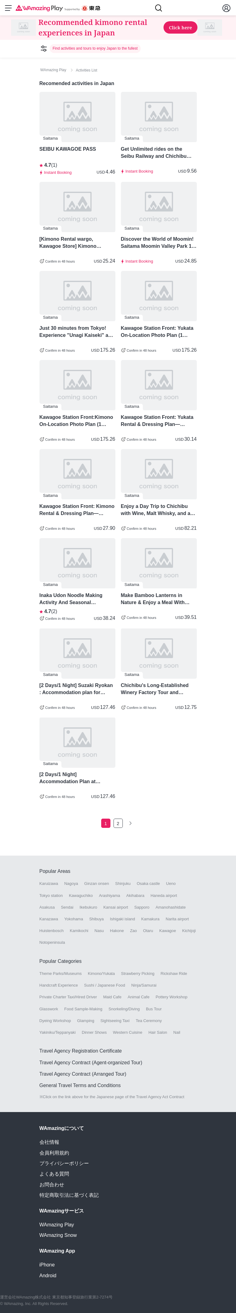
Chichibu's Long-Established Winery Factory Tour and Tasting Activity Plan (155, 689)
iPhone (47, 1264)
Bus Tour (154, 1009)
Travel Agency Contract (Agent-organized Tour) (91, 1062)
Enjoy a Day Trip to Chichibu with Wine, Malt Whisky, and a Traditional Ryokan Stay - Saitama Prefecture (155, 510)
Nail (176, 1032)
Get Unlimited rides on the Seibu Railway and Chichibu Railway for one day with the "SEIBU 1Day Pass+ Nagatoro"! (157, 152)
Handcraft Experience (58, 985)
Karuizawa (48, 883)
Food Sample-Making (83, 1009)
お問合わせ (51, 1184)
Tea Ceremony (149, 1020)
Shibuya (96, 919)
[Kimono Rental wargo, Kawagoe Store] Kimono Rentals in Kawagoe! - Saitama (75, 242)
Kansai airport (115, 907)
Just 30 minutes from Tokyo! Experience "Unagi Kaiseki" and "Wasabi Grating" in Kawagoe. (76, 331)
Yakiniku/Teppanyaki (57, 1032)
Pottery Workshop (171, 997)
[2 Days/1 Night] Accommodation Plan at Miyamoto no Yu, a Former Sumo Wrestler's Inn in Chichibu (77, 778)
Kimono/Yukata (101, 973)
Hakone (117, 930)
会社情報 (49, 1142)
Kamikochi (79, 930)
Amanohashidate (170, 907)
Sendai (67, 907)
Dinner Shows (94, 1032)
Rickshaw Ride (174, 973)
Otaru (148, 930)
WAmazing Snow (58, 1235)
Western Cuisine (127, 1032)
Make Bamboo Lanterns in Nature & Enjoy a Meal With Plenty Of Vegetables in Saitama (158, 599)
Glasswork (48, 1009)
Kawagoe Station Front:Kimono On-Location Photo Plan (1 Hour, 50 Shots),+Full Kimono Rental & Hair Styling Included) (76, 421)
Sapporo (141, 907)
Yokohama (73, 919)
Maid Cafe (112, 997)
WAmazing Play (56, 1224)
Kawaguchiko (81, 895)
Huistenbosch (51, 930)
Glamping (85, 1020)
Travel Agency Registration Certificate (80, 1050)
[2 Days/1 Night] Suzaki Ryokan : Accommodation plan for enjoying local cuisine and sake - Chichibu (76, 689)
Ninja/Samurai (144, 985)
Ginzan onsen (96, 883)
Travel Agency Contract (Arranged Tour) (82, 1074)
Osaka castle (148, 883)
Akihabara (135, 895)
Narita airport (177, 919)
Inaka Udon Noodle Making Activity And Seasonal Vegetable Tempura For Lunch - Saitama (76, 599)
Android (47, 1275)
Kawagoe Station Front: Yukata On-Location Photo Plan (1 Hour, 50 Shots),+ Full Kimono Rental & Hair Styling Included (157, 331)
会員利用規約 (54, 1153)
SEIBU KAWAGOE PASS (67, 149)
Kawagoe (167, 930)
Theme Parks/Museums (60, 973)
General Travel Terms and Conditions (80, 1085)
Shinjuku (122, 883)
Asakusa (47, 907)
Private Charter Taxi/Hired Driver (68, 997)
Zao (133, 930)
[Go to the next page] (130, 823)
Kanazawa (48, 919)
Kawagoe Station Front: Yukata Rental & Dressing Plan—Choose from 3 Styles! (157, 421)
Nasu (99, 930)
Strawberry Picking (137, 973)
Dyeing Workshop (55, 1020)
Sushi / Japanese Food (104, 985)
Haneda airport (164, 895)
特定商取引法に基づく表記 (69, 1195)
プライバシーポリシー (64, 1163)
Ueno (171, 883)
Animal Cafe (139, 997)
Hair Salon (157, 1032)
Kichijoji (189, 930)
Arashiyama (109, 895)
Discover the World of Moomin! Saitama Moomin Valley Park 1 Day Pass (157, 242)
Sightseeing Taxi (115, 1020)
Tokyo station (51, 895)
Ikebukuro (88, 907)
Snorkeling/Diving (124, 1009)
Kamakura (150, 919)
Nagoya (71, 883)
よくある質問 (54, 1173)
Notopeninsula (52, 942)
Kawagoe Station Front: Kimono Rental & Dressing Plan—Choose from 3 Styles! (77, 510)
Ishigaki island (122, 919)
